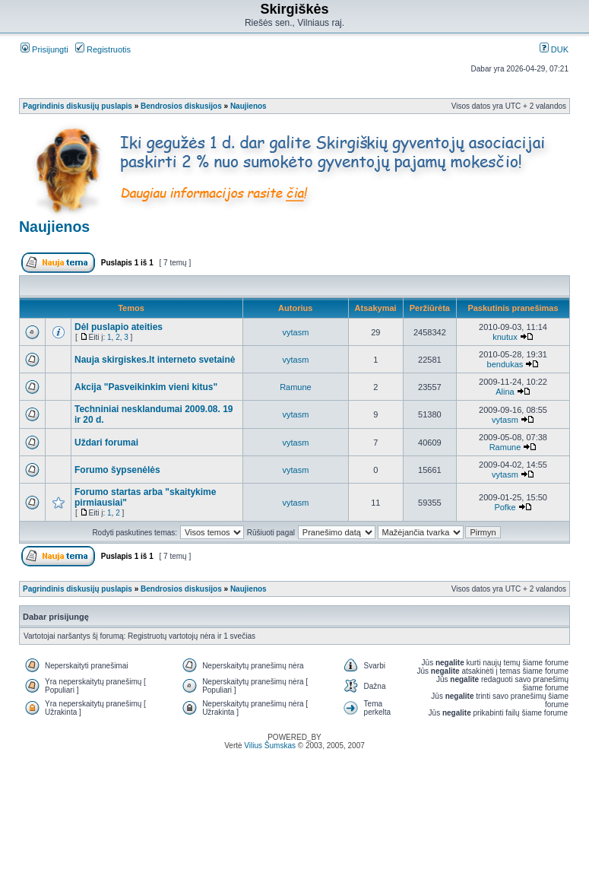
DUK (554, 49)
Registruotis (103, 49)
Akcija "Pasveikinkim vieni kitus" (145, 387)
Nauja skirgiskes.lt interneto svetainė (154, 359)
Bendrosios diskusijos (181, 106)
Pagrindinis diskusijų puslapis (77, 106)
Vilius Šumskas (270, 745)
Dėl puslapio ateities (118, 327)
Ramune (296, 387)
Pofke (504, 507)
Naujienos (248, 106)
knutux (504, 336)
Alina (505, 391)
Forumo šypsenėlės (117, 470)
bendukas (505, 364)
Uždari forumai (106, 442)
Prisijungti (44, 49)
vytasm (296, 332)
